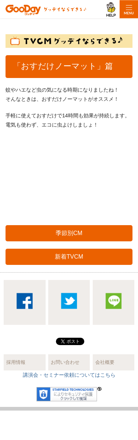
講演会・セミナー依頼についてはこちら (69, 375)
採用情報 (15, 362)
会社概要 (104, 362)
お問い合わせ (65, 362)
